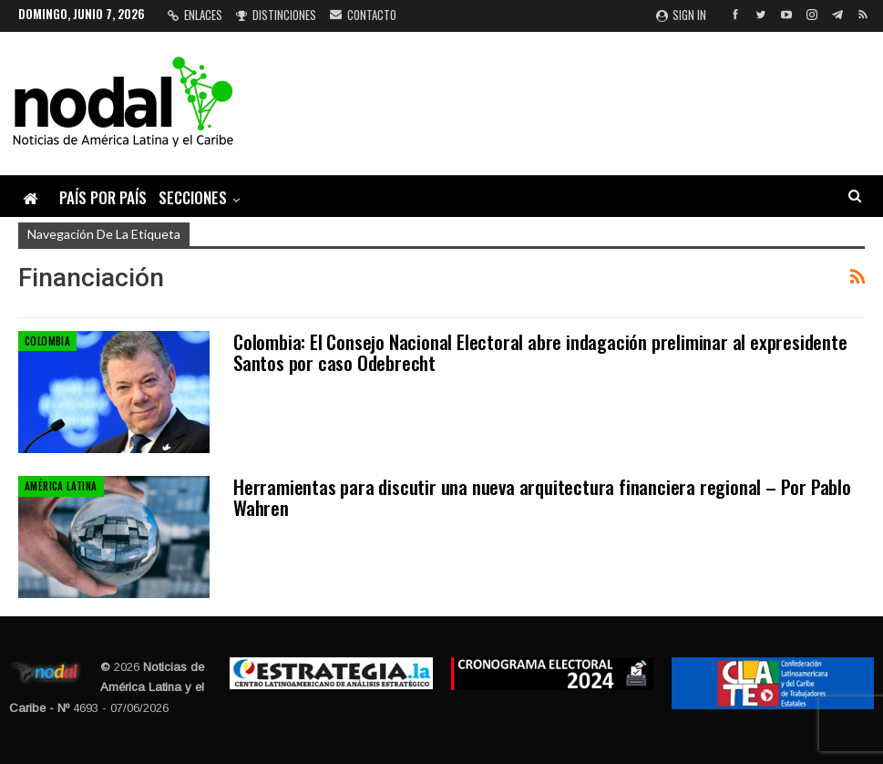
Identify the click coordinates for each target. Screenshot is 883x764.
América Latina (61, 486)
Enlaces (195, 14)
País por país (103, 197)
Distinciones (276, 14)
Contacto (363, 14)
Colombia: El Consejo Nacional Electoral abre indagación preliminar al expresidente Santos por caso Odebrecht (540, 352)
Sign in (681, 14)
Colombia (47, 341)
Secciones (193, 197)
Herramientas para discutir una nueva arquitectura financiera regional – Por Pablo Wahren (542, 496)
